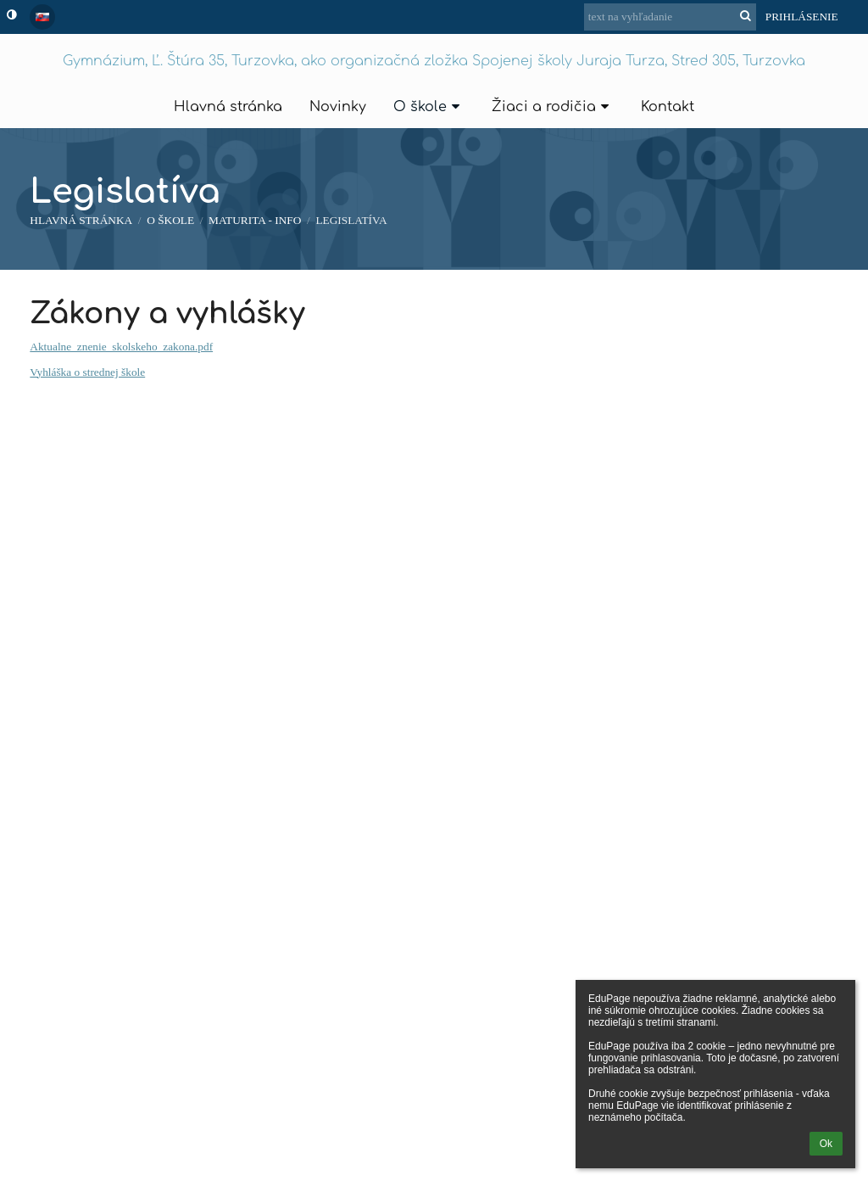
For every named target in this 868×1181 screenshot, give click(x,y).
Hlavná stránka (81, 220)
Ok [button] (826, 1144)
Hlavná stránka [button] (228, 107)
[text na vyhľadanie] (670, 17)
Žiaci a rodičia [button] (553, 107)
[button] (42, 17)
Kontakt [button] (667, 107)
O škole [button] (429, 107)
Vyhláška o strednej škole (87, 372)
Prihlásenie (801, 16)
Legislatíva (351, 220)
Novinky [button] (337, 107)
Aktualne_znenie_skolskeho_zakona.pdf (121, 346)
